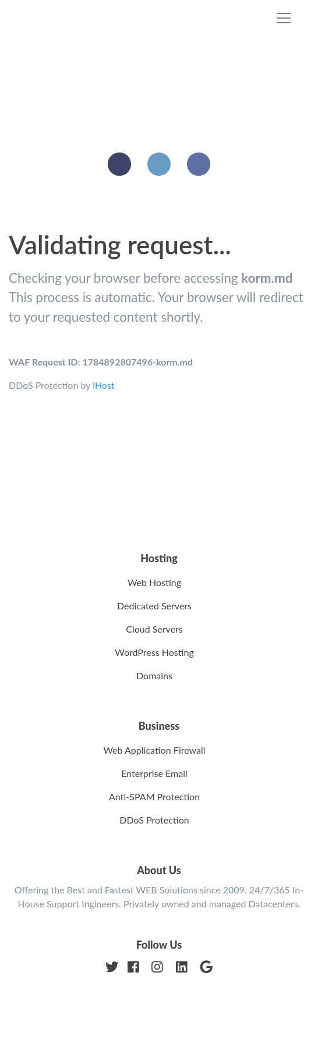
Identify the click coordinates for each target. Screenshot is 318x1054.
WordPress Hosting (154, 652)
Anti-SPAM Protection (154, 796)
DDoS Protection (154, 819)
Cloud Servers (154, 628)
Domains (154, 675)
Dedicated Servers (154, 605)
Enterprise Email (154, 773)
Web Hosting (154, 582)
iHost (103, 385)
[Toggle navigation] (283, 18)
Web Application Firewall (154, 749)
